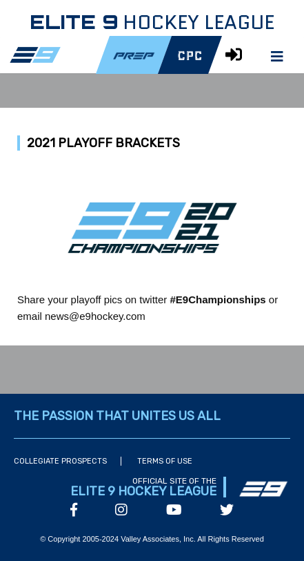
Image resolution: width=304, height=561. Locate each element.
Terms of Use (164, 461)
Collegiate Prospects (60, 461)
